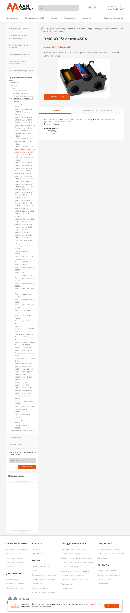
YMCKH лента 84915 (23, 390)
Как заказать (103, 584)
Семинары (102, 558)
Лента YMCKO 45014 (23, 117)
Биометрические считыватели (75, 571)
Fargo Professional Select (23, 96)
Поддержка (69, 18)
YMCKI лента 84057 (23, 366)
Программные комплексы (73, 549)
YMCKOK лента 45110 (24, 147)
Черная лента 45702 (23, 230)
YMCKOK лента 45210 (24, 179)
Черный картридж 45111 (25, 149)
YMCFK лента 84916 (23, 393)
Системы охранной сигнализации (76, 558)
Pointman (15, 83)
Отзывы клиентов (14, 588)
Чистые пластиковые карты (22, 431)
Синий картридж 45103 (25, 131)
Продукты (50, 29)
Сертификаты (12, 579)
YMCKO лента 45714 (23, 235)
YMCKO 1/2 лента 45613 (24, 211)
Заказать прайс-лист (114, 18)
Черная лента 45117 (23, 155)
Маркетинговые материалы (111, 553)
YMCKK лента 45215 (23, 190)
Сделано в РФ (15, 444)
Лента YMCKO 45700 (23, 224)
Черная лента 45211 (23, 181)
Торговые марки (14, 558)
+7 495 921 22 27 (116, 6)
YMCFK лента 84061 (23, 377)
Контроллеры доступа (19, 28)
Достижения (14, 573)
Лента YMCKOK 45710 (24, 232)
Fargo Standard (19, 91)
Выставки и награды (16, 584)
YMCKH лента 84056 (23, 364)
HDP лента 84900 (22, 382)
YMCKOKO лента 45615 (24, 219)
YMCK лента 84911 (22, 385)
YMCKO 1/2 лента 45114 (24, 152)
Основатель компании (16, 549)
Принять (111, 606)
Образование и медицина (44, 575)
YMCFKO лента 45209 (24, 176)
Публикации (38, 553)
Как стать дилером (15, 562)
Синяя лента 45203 (23, 171)
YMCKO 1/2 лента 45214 (24, 187)
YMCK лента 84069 (23, 380)
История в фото (13, 553)
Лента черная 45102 (23, 128)
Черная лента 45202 (23, 168)
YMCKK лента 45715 (23, 238)
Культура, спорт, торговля (44, 592)
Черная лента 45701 (23, 227)
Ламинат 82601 (21, 265)
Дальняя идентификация (21, 70)
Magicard (14, 85)
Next (22, 531)
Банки (34, 571)
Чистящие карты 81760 (24, 256)
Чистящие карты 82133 (24, 259)
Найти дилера (104, 579)
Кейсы (54, 18)
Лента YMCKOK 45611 (24, 206)
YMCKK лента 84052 (23, 350)
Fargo (13, 88)
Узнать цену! (57, 97)
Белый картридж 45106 (25, 139)
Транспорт (37, 584)
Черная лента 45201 (23, 165)
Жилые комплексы (40, 588)
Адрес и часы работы (107, 571)
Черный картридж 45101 (25, 125)
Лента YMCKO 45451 (23, 195)
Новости (37, 543)
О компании (12, 18)
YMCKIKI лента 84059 (24, 369)
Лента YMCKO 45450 (23, 192)
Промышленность (40, 566)
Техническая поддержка (109, 549)
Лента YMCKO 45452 (23, 198)
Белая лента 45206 (23, 173)
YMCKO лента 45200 (23, 163)
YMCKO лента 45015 (23, 120)
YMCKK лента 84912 (23, 388)
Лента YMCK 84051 (23, 348)
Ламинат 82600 (21, 262)
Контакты (86, 18)
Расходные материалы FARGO (108, 29)
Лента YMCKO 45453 (23, 200)
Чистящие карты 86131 (24, 406)
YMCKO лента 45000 (23, 109)
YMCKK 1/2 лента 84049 (25, 342)
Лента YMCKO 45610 (23, 203)
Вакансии (10, 566)
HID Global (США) (61, 47)
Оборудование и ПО (34, 18)
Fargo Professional (20, 93)
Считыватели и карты (19, 54)
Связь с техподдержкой (109, 575)
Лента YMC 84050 (22, 345)
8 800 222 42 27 (116, 9)
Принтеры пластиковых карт (71, 29)
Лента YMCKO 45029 (23, 123)
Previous (22, 481)
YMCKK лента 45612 (23, 208)
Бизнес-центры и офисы (43, 579)
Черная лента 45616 (23, 222)
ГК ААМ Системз (16, 543)
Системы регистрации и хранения (77, 562)
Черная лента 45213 (23, 184)
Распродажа (15, 437)
